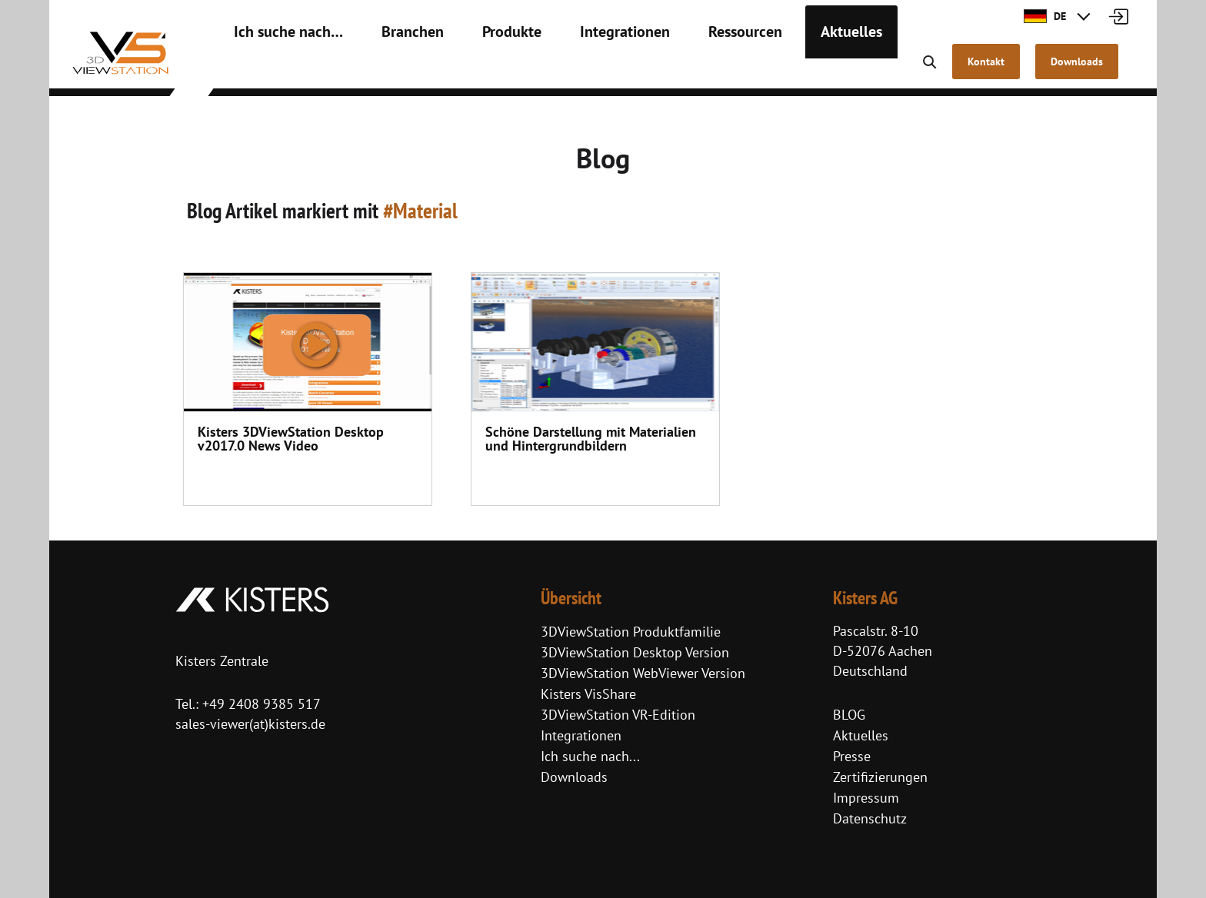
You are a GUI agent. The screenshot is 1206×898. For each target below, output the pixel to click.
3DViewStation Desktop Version (635, 652)
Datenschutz (870, 818)
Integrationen (574, 69)
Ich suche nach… (278, 69)
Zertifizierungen (880, 777)
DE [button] (1045, 16)
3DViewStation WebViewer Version (643, 673)
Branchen (386, 69)
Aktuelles (773, 69)
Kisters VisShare (588, 694)
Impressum (866, 798)
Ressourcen (679, 69)
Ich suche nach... (590, 756)
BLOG (849, 714)
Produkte (473, 69)
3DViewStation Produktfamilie (631, 631)
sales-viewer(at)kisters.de (250, 724)
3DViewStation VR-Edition (618, 714)
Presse (852, 756)
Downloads (574, 777)
